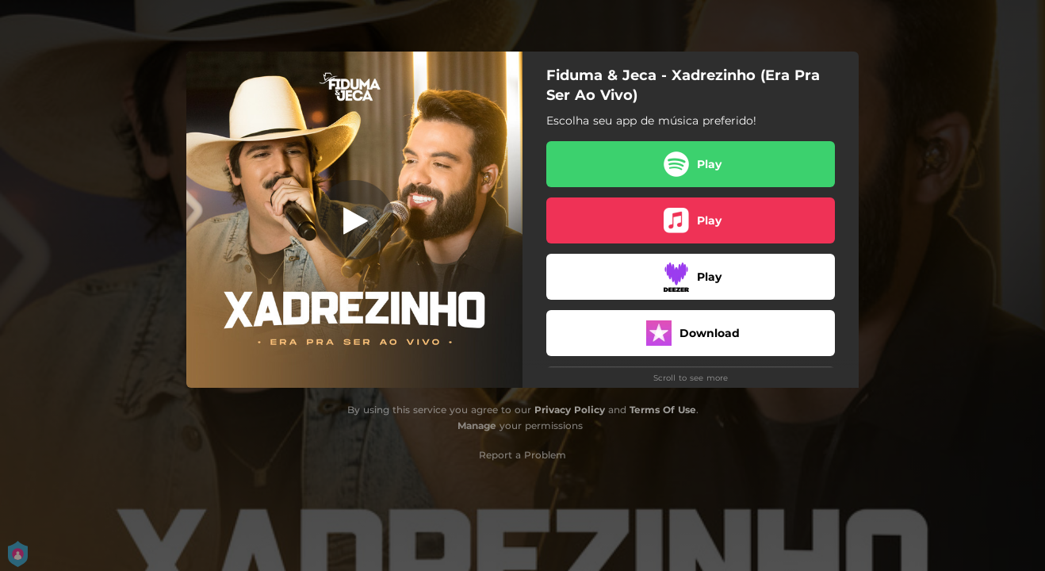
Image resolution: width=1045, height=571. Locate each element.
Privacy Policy (569, 410)
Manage (476, 425)
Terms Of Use (663, 410)
